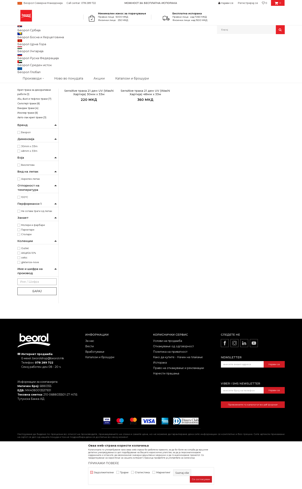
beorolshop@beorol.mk (48, 398)
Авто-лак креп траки (31, 157)
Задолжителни (104, 472)
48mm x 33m (29, 190)
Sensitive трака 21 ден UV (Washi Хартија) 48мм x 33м (145, 132)
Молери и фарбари (33, 265)
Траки (88, 42)
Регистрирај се (248, 2)
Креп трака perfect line (32, 125)
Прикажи (239, 48)
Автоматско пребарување (165, 48)
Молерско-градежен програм (63, 42)
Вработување (94, 391)
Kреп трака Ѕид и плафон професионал (33, 91)
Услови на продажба (167, 381)
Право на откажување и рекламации (178, 408)
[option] (151, 3)
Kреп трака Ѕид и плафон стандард (33, 82)
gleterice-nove (30, 302)
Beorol (21, 42)
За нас (89, 381)
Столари (26, 274)
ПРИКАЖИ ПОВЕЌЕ (103, 463)
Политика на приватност (170, 391)
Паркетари (27, 269)
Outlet (25, 288)
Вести (89, 386)
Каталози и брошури (99, 397)
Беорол (26, 172)
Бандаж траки (27, 148)
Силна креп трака (30, 75)
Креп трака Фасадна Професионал (29, 109)
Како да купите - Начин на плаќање (178, 397)
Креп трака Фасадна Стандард (36, 100)
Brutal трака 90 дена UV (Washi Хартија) (36, 69)
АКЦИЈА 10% (28, 292)
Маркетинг (163, 472)
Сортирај (192, 48)
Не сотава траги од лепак (36, 251)
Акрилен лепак (30, 218)
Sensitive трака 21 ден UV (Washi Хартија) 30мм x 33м (89, 132)
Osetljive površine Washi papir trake (34, 60)
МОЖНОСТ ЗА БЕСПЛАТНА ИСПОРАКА (150, 2)
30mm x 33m (29, 186)
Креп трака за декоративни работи (34, 132)
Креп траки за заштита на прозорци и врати (33, 118)
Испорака (160, 402)
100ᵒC (24, 237)
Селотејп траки (28, 143)
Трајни (124, 472)
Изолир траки (27, 152)
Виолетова (27, 204)
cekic (24, 297)
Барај (37, 331)
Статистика (142, 472)
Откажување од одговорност (173, 386)
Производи (34, 42)
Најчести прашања (166, 413)
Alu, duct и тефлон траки (34, 138)
